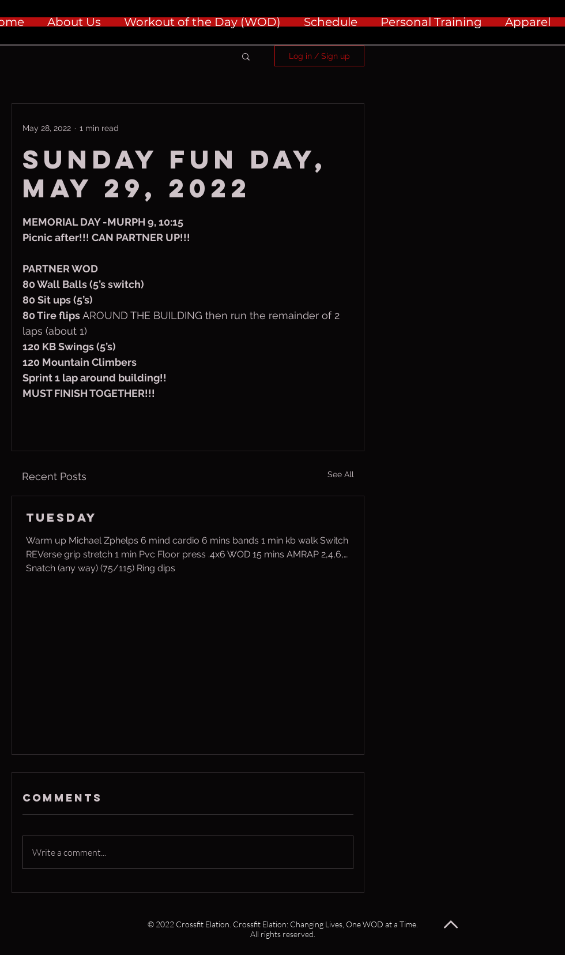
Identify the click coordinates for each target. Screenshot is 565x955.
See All (340, 474)
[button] (245, 56)
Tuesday (61, 517)
